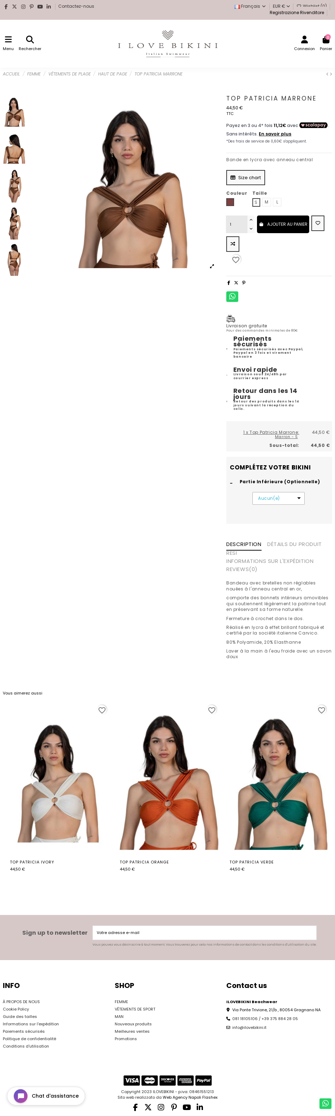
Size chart (246, 177)
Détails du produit (294, 544)
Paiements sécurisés (24, 1031)
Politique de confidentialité (29, 1039)
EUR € (281, 6)
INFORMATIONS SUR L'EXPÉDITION (269, 561)
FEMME (121, 1002)
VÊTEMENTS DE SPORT (135, 1009)
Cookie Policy (16, 1009)
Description (244, 544)
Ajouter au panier (283, 224)
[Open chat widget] (46, 1096)
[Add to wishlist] (317, 223)
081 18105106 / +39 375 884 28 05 (265, 1018)
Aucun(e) (269, 498)
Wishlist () (312, 6)
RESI (231, 553)
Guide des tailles (20, 1016)
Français (250, 6)
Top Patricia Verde (251, 862)
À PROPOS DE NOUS (21, 1002)
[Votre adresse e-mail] (199, 933)
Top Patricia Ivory (32, 862)
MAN (119, 1016)
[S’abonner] (310, 933)
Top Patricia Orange (144, 862)
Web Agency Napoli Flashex (190, 1097)
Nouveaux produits (133, 1024)
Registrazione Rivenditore (296, 13)
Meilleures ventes (132, 1031)
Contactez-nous (76, 6)
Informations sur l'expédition (31, 1024)
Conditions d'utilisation (26, 1046)
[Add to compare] (232, 244)
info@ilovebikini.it (249, 1027)
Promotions (126, 1039)
